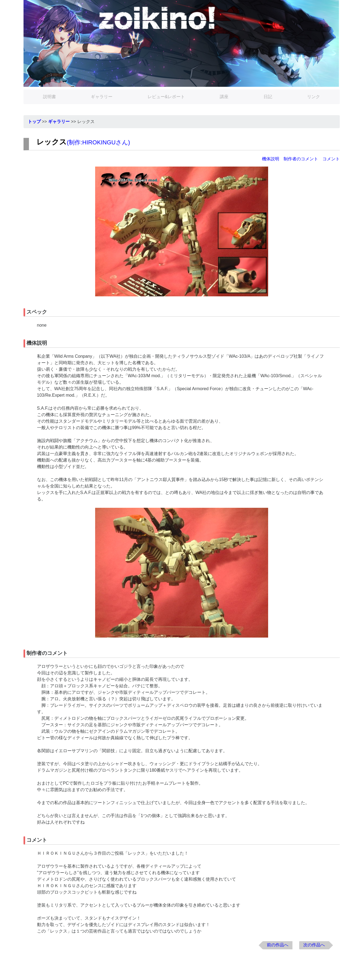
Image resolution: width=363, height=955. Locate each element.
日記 (268, 96)
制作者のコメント (301, 159)
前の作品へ (277, 945)
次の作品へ (314, 945)
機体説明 (270, 159)
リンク (313, 96)
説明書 (49, 96)
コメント (331, 159)
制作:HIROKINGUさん (98, 142)
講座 (224, 96)
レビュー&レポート (166, 96)
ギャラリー (101, 96)
